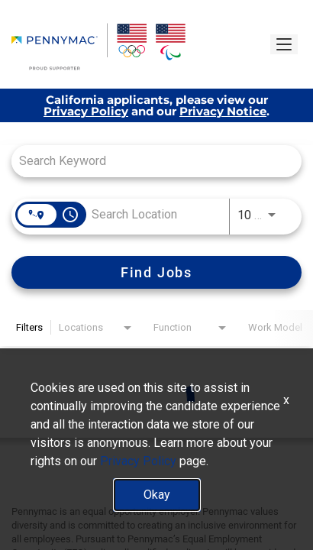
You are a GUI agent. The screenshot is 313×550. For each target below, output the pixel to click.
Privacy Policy (86, 111)
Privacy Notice (222, 111)
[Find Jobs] (156, 272)
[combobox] (149, 160)
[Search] (156, 272)
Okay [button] (157, 494)
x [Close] (286, 400)
